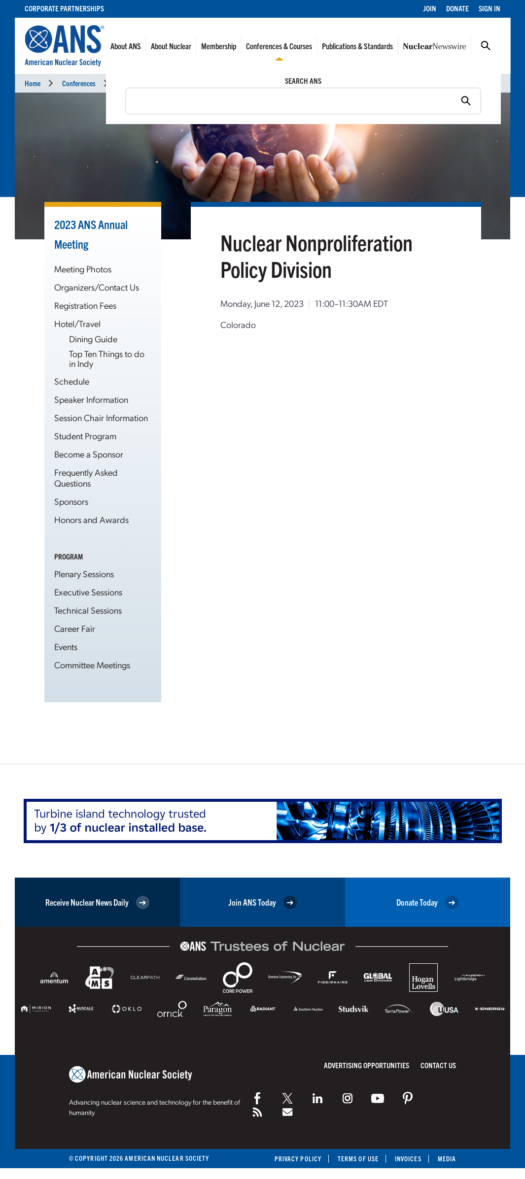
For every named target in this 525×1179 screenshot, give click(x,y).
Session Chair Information (101, 417)
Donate (457, 8)
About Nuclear (171, 46)
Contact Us (438, 1065)
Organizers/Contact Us (96, 287)
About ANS (125, 46)
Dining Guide (93, 338)
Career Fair (74, 628)
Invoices (408, 1158)
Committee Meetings (92, 664)
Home (32, 83)
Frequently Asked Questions (86, 477)
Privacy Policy (298, 1158)
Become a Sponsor (88, 453)
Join (429, 8)
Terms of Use (358, 1158)
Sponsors (71, 501)
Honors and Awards (91, 519)
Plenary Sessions (84, 573)
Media (447, 1158)
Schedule (71, 381)
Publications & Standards (357, 46)
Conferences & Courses (279, 46)
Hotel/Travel (77, 323)
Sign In (489, 8)
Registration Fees (85, 305)
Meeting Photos (82, 268)
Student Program (85, 435)
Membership (218, 46)
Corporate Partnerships (64, 8)
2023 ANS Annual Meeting (152, 83)
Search (485, 46)
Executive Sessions (88, 591)
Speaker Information (91, 399)
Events (65, 646)
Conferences (79, 83)
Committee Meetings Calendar (248, 83)
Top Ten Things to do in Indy (106, 358)
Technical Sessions (88, 610)
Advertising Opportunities (366, 1065)
